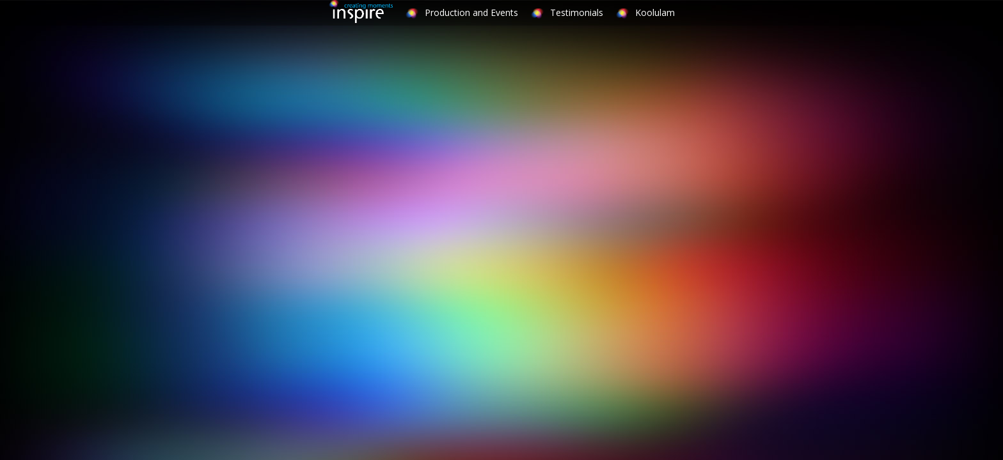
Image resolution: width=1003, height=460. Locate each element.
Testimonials (576, 12)
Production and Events (471, 12)
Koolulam (655, 12)
